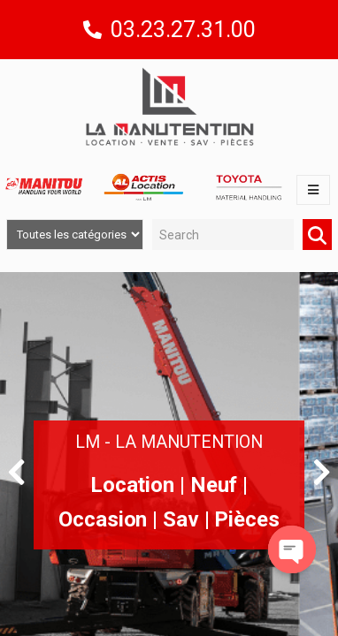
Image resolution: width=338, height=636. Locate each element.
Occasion (102, 519)
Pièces (246, 519)
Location (132, 485)
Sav (181, 519)
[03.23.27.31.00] (92, 29)
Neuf (214, 485)
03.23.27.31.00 (183, 29)
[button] (16, 472)
